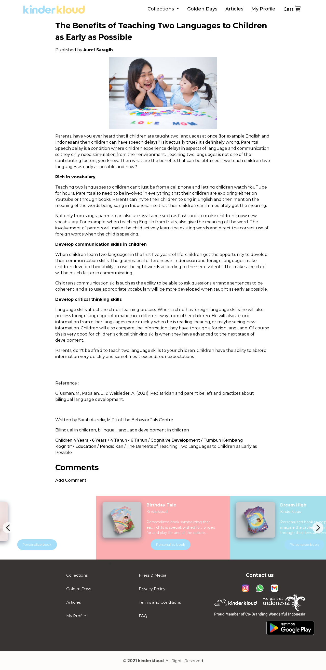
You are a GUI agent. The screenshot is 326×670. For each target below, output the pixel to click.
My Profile (263, 9)
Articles (234, 9)
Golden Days (202, 9)
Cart (292, 8)
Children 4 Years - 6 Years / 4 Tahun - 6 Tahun (101, 440)
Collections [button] (161, 9)
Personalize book (177, 544)
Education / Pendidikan (99, 446)
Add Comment (70, 480)
